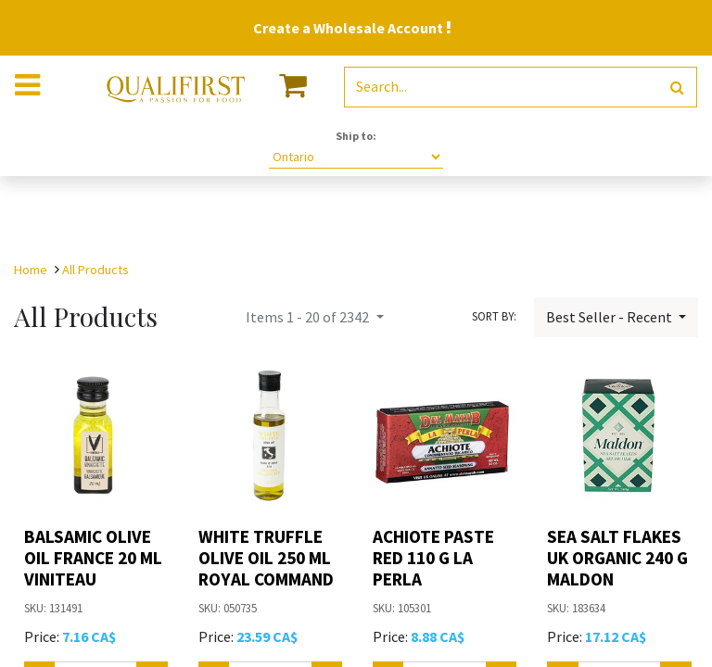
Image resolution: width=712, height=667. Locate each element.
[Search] (677, 87)
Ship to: (356, 136)
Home (30, 269)
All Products (95, 269)
